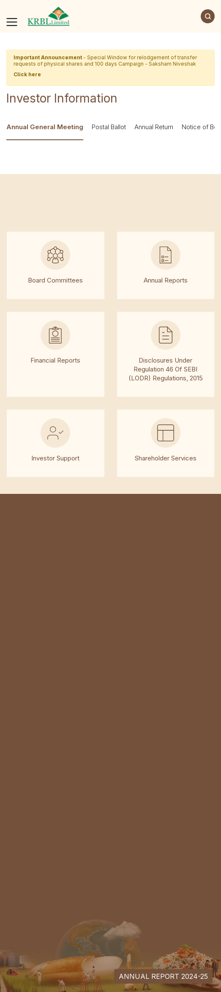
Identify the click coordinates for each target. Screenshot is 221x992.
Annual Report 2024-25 (163, 976)
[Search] (208, 16)
